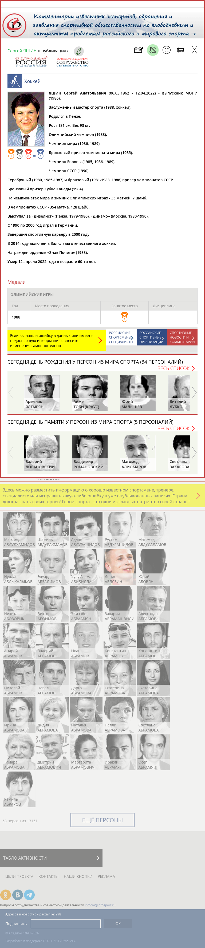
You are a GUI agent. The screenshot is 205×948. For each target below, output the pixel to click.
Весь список (173, 371)
